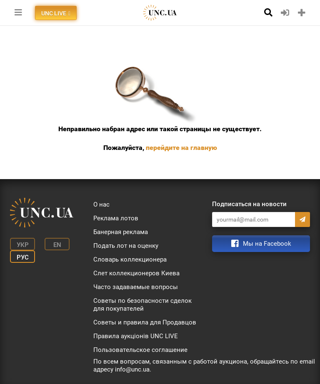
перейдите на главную (181, 148)
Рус (23, 257)
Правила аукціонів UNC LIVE (135, 336)
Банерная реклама (120, 232)
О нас (101, 204)
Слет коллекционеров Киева (136, 273)
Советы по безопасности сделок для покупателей (142, 304)
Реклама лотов (115, 218)
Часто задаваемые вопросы (135, 287)
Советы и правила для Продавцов (144, 322)
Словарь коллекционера (130, 259)
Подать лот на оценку (125, 245)
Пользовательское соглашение (140, 350)
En (57, 245)
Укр (23, 245)
